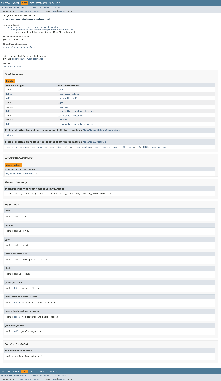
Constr (28, 11)
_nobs (131, 147)
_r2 (138, 147)
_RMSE (145, 147)
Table (9, 94)
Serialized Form (12, 67)
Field (21, 11)
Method (37, 11)
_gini (62, 102)
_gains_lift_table (69, 98)
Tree (32, 3)
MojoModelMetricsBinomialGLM (19, 47)
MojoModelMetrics (94, 142)
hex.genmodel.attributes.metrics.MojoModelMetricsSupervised (42, 30)
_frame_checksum (82, 147)
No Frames (44, 8)
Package (15, 3)
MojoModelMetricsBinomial (20, 173)
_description (64, 147)
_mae (95, 147)
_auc (61, 89)
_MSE (123, 147)
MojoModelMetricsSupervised (27, 59)
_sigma (9, 135)
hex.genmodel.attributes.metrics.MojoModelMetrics (32, 27)
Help (58, 3)
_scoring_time (158, 147)
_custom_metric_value (42, 147)
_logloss (63, 107)
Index (51, 3)
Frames (34, 8)
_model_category (109, 147)
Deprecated (41, 3)
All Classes (60, 8)
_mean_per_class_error (71, 115)
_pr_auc (63, 120)
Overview (5, 3)
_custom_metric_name (16, 147)
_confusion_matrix (69, 94)
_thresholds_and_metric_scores (76, 124)
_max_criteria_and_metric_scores (77, 111)
